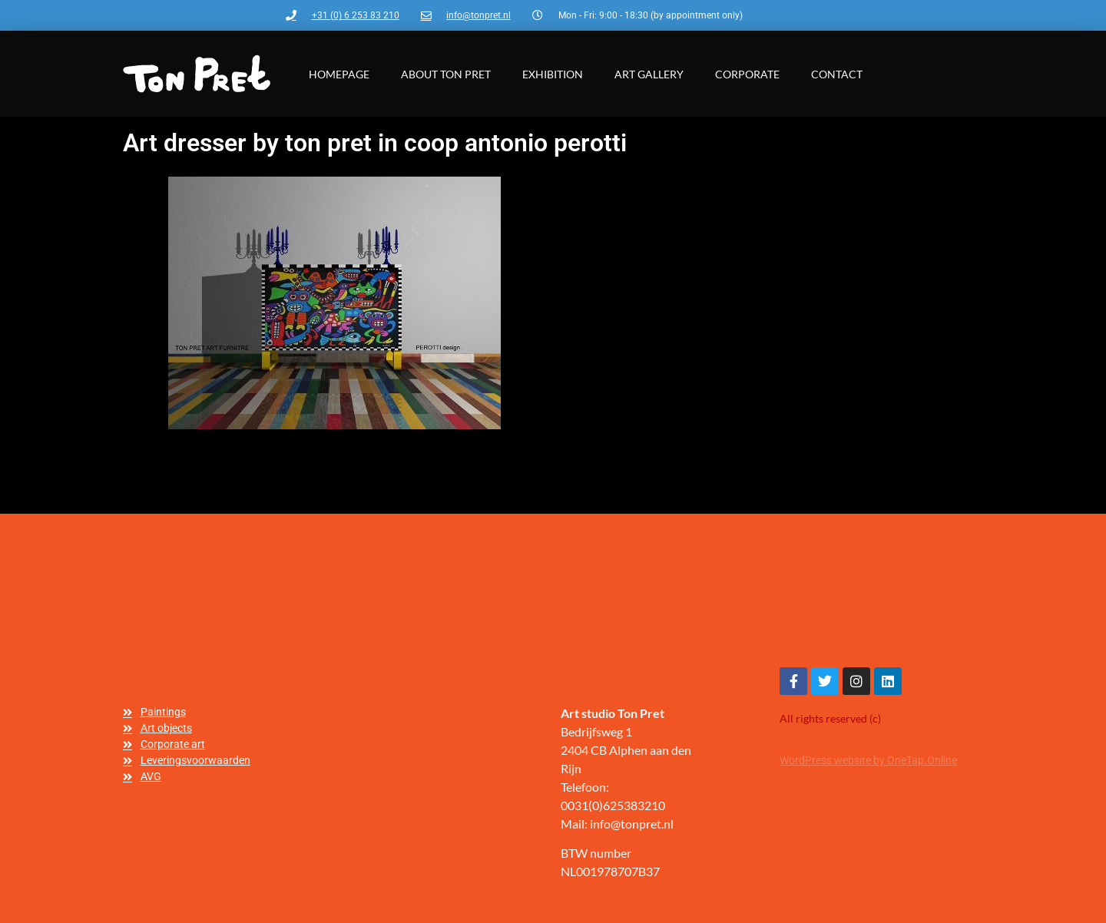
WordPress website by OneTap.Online (868, 760)
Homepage (339, 74)
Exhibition (552, 74)
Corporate (747, 74)
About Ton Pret (446, 74)
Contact (837, 74)
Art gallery (649, 74)
